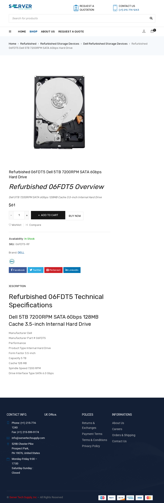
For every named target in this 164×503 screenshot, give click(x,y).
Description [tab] (17, 284)
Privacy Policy (90, 439)
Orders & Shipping (122, 433)
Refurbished (28, 43)
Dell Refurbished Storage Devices (103, 43)
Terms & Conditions (93, 433)
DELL (21, 251)
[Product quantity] (19, 215)
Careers (116, 427)
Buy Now (80, 214)
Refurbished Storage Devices (59, 43)
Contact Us (118, 439)
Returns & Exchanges (94, 421)
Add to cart (51, 214)
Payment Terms (91, 427)
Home (12, 43)
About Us (117, 421)
